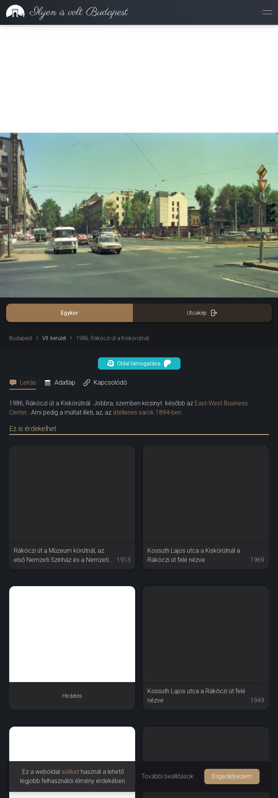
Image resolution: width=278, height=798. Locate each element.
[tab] (25, 383)
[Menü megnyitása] (267, 12)
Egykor (69, 313)
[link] (64, 12)
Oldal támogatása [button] (139, 363)
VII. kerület (54, 338)
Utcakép (202, 313)
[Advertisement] (139, 78)
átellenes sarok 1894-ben (147, 412)
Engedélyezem (232, 776)
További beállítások (167, 776)
